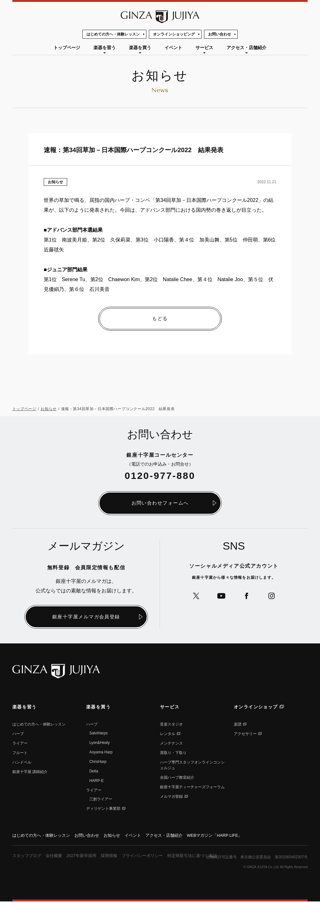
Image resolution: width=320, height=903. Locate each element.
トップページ (67, 47)
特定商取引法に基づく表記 (204, 857)
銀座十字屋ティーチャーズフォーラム (192, 787)
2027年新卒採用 (86, 857)
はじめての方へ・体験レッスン (113, 34)
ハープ (18, 734)
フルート (20, 753)
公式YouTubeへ (220, 597)
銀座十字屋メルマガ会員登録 (86, 617)
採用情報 (115, 857)
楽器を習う (104, 47)
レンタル (167, 734)
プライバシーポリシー (151, 857)
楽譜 (237, 725)
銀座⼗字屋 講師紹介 (30, 772)
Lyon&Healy (99, 743)
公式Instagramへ (275, 597)
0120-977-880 (160, 476)
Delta (93, 772)
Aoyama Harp (100, 753)
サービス (204, 47)
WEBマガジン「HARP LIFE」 (228, 836)
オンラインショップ (256, 707)
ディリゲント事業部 (103, 809)
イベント (173, 47)
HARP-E (96, 781)
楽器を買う (140, 47)
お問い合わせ (219, 34)
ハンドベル (21, 763)
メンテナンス (171, 744)
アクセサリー (245, 734)
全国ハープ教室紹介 (177, 778)
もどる (160, 318)
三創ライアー (100, 799)
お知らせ (55, 182)
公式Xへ (193, 597)
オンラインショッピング (174, 34)
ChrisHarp (97, 762)
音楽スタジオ (171, 725)
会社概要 (57, 857)
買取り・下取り (173, 753)
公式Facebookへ (248, 597)
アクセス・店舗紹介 (246, 47)
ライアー (20, 744)
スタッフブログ (27, 857)
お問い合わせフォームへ (160, 503)
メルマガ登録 (171, 797)
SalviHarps (98, 734)
